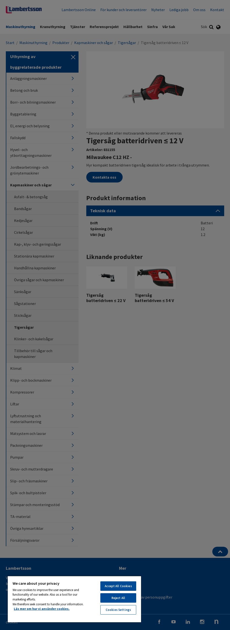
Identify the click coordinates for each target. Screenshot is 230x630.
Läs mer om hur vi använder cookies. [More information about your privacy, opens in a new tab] (42, 609)
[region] (74, 599)
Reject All (118, 598)
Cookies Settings (118, 610)
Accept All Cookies (118, 586)
